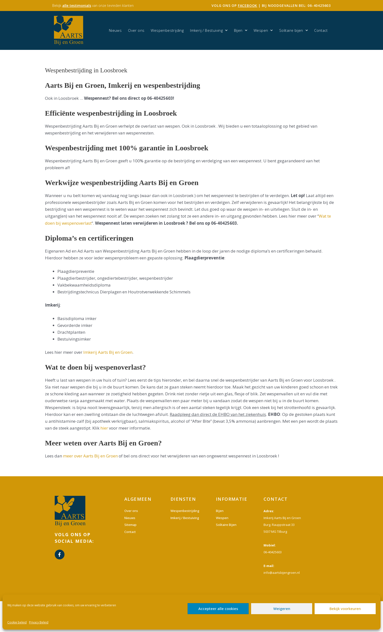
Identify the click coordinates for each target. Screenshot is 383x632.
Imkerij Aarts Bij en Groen (108, 352)
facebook (247, 5)
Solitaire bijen (293, 30)
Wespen (263, 30)
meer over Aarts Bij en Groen (90, 456)
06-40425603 (319, 5)
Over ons (136, 30)
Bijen (240, 30)
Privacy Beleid (38, 622)
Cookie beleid (17, 622)
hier (104, 428)
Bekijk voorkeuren (345, 608)
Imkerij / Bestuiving (208, 30)
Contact (321, 30)
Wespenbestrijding (167, 30)
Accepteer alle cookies (218, 608)
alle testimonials (76, 5)
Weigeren (281, 608)
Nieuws (115, 30)
